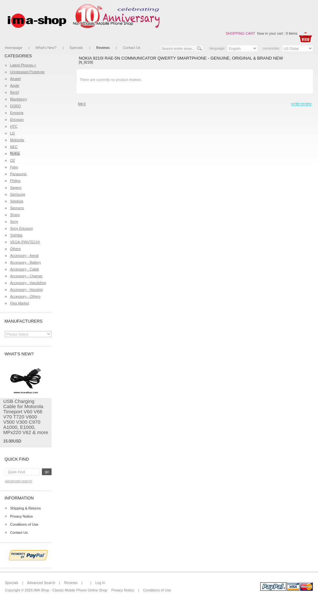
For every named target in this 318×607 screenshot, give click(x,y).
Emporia (16, 113)
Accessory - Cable (24, 269)
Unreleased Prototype (27, 72)
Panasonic (18, 174)
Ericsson (17, 119)
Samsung (17, 194)
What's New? (45, 48)
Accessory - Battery (25, 262)
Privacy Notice (21, 516)
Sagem (15, 187)
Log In (100, 583)
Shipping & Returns (25, 508)
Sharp (14, 215)
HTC (14, 126)
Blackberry (18, 99)
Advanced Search (18, 481)
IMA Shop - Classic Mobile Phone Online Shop (70, 590)
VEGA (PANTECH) (25, 242)
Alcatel (15, 79)
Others (15, 249)
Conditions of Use (24, 524)
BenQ (14, 92)
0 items (291, 33)
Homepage (13, 48)
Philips (15, 181)
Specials (76, 48)
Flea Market (19, 303)
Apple (14, 85)
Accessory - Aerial (24, 256)
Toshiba (16, 235)
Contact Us (131, 48)
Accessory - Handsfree (28, 283)
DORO (15, 106)
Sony (14, 221)
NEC (14, 147)
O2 (12, 160)
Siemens (17, 208)
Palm (14, 167)
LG (12, 133)
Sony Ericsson (21, 228)
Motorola (17, 140)
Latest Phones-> (23, 65)
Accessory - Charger (26, 276)
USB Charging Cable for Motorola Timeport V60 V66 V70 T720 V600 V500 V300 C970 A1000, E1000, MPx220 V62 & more (25, 416)
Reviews (103, 48)
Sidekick (16, 201)
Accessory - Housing (26, 290)
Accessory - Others (25, 296)
